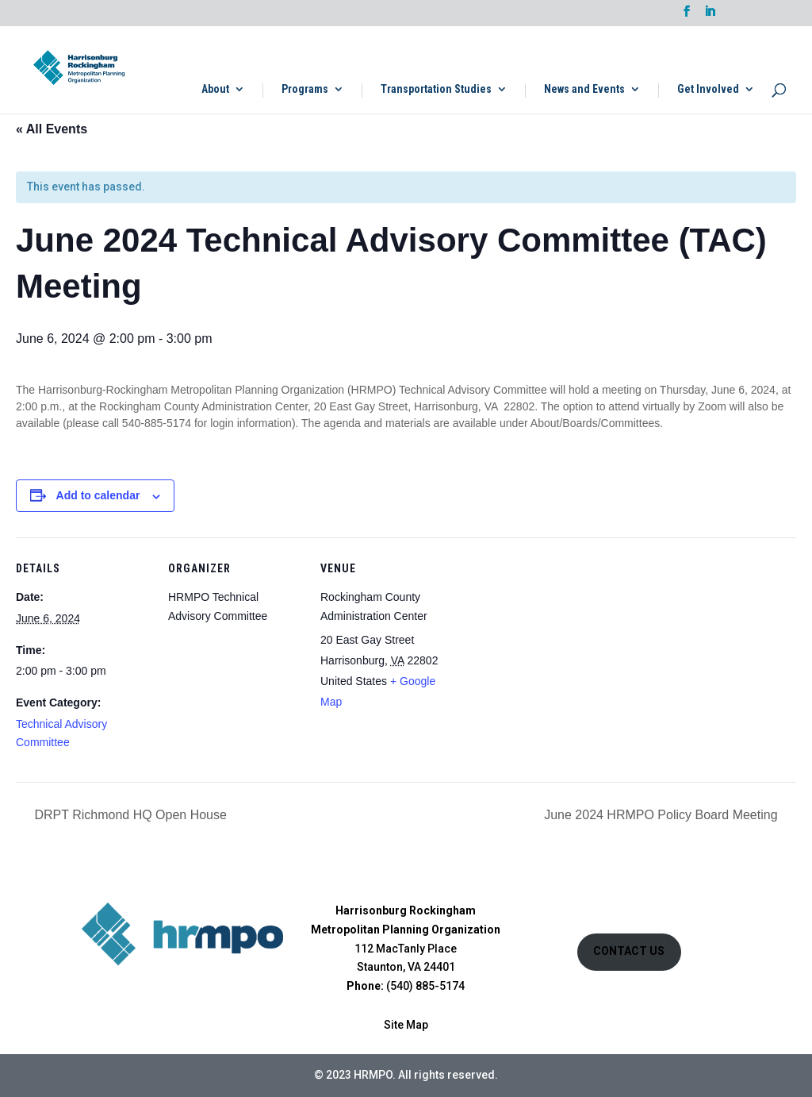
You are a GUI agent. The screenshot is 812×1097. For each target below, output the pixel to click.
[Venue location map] (556, 646)
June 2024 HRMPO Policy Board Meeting (662, 815)
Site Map (406, 1024)
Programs (305, 89)
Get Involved (708, 89)
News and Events (584, 89)
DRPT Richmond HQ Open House (129, 815)
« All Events (51, 129)
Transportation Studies (436, 89)
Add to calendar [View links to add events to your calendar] (98, 495)
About (215, 89)
